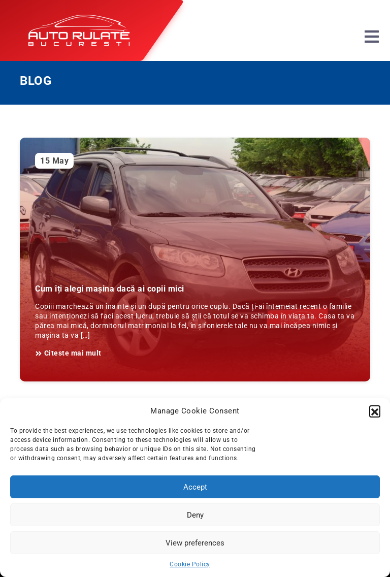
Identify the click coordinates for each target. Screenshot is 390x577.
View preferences (195, 543)
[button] (375, 411)
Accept (195, 487)
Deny (195, 515)
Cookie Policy (190, 564)
